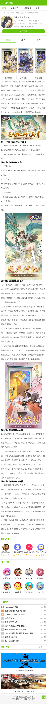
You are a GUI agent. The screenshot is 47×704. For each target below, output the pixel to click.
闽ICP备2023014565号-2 (23, 697)
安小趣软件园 (7, 3)
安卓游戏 (27, 8)
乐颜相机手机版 (40, 548)
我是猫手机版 (5, 548)
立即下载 (23, 31)
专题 (37, 8)
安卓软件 (15, 8)
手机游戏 (10, 13)
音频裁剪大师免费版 (29, 548)
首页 (4, 8)
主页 (3, 13)
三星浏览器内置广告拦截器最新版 (17, 548)
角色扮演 (19, 13)
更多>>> (42, 647)
